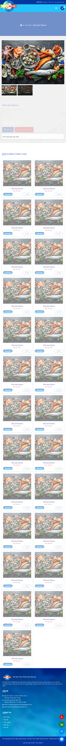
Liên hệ (5, 727)
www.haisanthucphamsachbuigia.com (15, 707)
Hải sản (28, 29)
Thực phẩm (7, 722)
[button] (62, 64)
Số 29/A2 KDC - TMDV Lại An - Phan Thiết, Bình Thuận (50, 2)
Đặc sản (6, 725)
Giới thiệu (6, 717)
